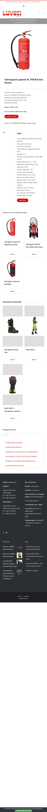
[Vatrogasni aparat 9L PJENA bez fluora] (13, 227)
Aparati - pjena (31, 123)
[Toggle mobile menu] (43, 13)
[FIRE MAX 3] (34, 326)
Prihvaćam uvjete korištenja (23, 810)
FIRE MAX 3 (30, 350)
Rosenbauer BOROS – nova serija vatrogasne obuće (34, 565)
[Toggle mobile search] (39, 13)
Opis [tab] (4, 132)
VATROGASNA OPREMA (18, 123)
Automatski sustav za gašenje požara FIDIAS (33, 548)
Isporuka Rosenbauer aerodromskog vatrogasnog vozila (34, 556)
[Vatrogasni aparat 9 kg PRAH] (13, 268)
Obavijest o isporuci (32, 570)
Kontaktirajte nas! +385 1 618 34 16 (18, 2)
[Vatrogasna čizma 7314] (13, 326)
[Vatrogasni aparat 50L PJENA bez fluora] (34, 228)
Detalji (13, 254)
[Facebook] (3, 532)
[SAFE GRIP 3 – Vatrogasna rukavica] (13, 384)
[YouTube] (6, 532)
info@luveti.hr (36, 2)
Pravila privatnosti (23, 598)
